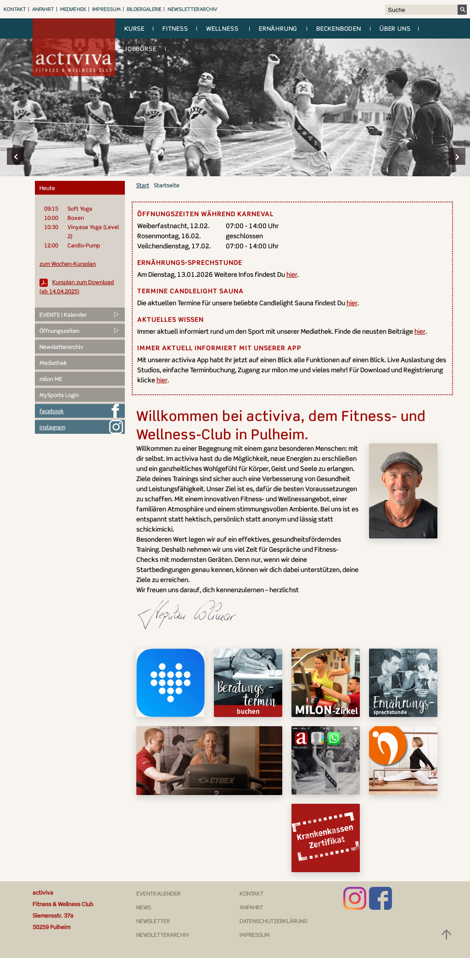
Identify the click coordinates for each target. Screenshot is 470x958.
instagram (52, 427)
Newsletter (153, 921)
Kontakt (15, 9)
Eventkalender (158, 893)
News (143, 907)
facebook (51, 411)
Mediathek (73, 9)
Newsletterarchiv (192, 9)
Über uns (395, 28)
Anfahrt (43, 9)
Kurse (134, 28)
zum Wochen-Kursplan (67, 263)
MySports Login (59, 395)
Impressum (106, 9)
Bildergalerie (144, 9)
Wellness (222, 28)
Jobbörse (140, 48)
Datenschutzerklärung (274, 921)
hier (291, 274)
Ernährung (278, 28)
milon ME (50, 378)
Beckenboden (338, 28)
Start (142, 185)
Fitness (175, 28)
